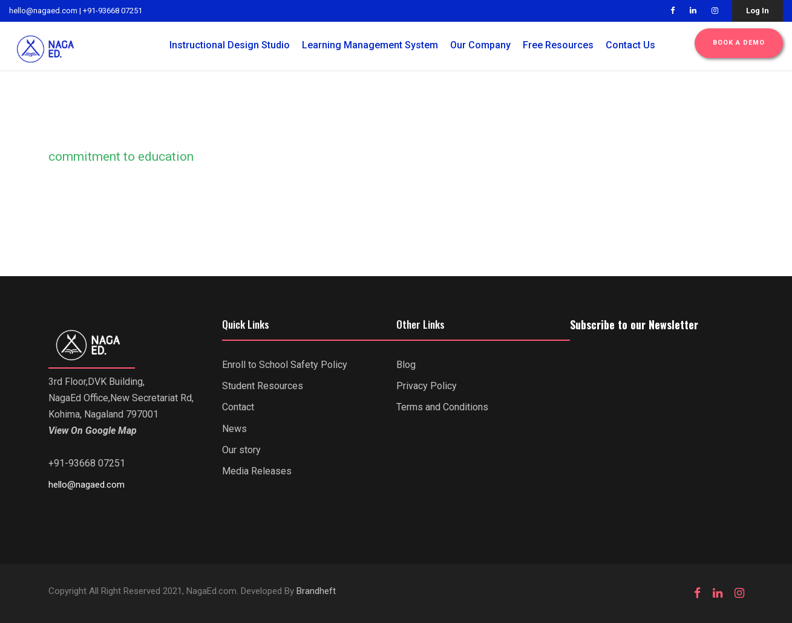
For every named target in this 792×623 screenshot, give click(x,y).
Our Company (480, 45)
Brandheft (316, 591)
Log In (757, 10)
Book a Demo (739, 43)
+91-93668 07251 (112, 10)
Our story (241, 450)
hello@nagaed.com (43, 10)
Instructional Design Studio (229, 45)
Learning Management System (370, 45)
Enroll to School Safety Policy (284, 364)
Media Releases (257, 471)
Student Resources (262, 386)
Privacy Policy (426, 386)
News (234, 428)
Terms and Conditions (442, 407)
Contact (238, 407)
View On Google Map (92, 430)
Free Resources (558, 45)
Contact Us (630, 45)
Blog (406, 364)
